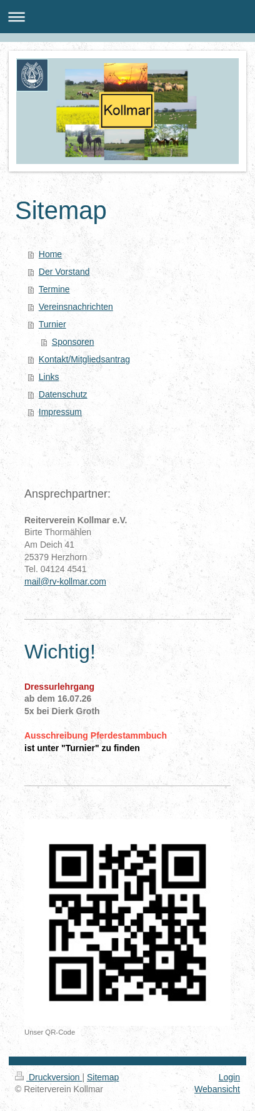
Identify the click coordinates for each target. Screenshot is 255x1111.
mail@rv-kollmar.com (65, 581)
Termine (54, 289)
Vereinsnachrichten (76, 307)
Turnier (52, 324)
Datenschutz (63, 394)
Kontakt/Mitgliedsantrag (84, 359)
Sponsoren (73, 342)
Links (49, 377)
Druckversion (48, 1077)
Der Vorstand (64, 272)
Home (50, 254)
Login (229, 1077)
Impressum (60, 412)
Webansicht (217, 1089)
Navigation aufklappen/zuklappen (127, 16)
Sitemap (103, 1077)
